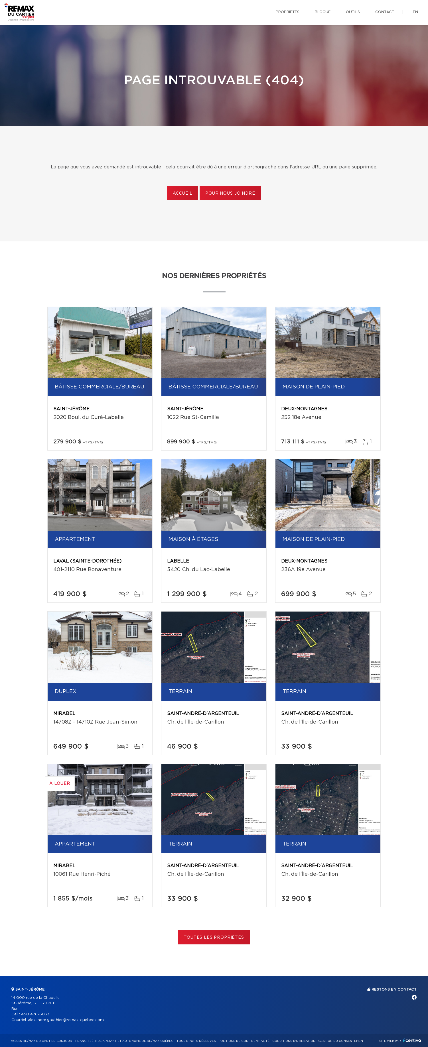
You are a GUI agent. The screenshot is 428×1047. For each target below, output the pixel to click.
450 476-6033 (35, 1014)
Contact (384, 12)
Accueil (182, 193)
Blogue (322, 12)
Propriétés (287, 12)
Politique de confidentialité (244, 1041)
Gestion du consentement (341, 1041)
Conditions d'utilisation (293, 1041)
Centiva (412, 1040)
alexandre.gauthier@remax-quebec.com (66, 1020)
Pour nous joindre (230, 193)
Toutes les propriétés (214, 938)
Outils (353, 12)
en (415, 12)
